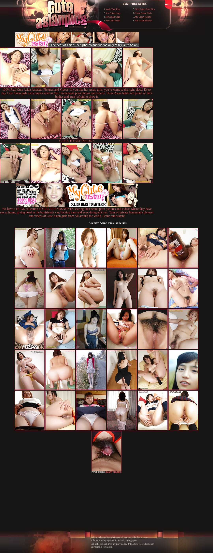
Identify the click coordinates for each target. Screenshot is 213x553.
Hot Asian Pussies (143, 20)
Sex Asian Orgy (113, 13)
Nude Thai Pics (113, 9)
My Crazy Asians (143, 16)
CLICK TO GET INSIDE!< (76, 141)
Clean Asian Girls (143, 13)
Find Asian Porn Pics (145, 9)
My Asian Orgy (113, 16)
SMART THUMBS (113, 472)
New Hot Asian (113, 20)
